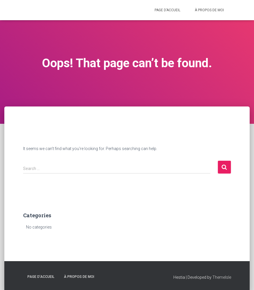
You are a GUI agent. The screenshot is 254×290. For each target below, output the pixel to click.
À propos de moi (209, 10)
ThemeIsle (221, 277)
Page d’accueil (167, 10)
